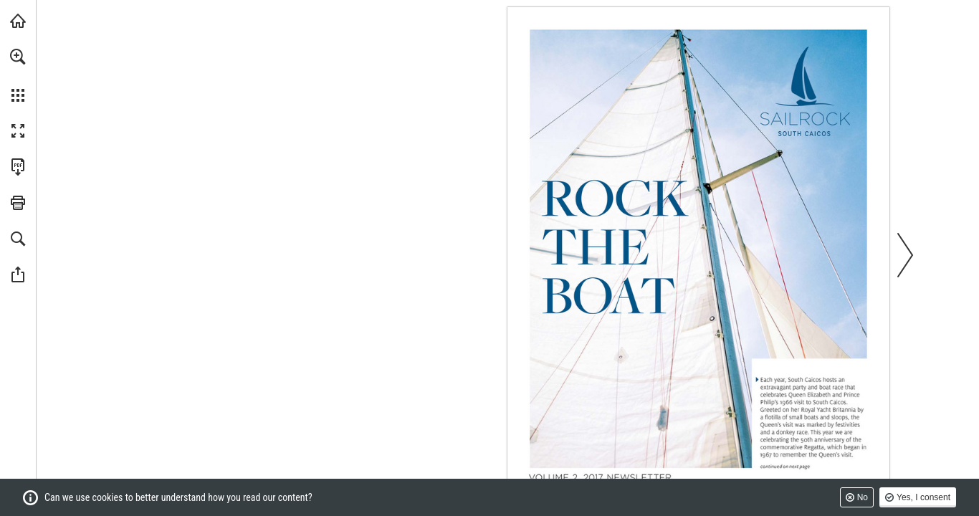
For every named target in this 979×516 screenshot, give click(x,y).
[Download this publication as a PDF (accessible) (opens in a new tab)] (18, 167)
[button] (18, 57)
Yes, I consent (923, 497)
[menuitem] (18, 75)
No (862, 497)
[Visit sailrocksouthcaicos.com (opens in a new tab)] (18, 21)
